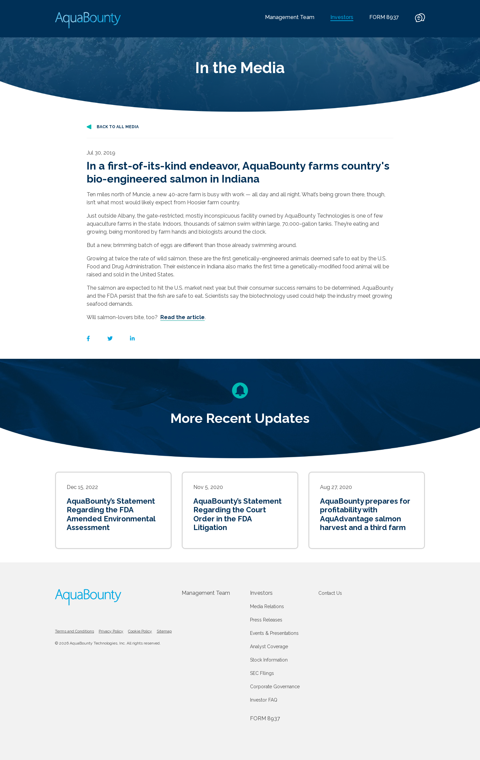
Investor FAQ (263, 700)
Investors (261, 593)
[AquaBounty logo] (88, 20)
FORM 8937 (384, 17)
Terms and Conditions (74, 631)
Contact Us (330, 593)
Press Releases (266, 619)
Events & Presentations (274, 633)
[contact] (420, 21)
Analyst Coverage (269, 646)
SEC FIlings (262, 673)
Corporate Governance (275, 686)
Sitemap (164, 631)
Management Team (289, 17)
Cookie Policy (140, 631)
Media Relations (267, 606)
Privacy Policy (111, 631)
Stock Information (269, 660)
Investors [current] (341, 17)
